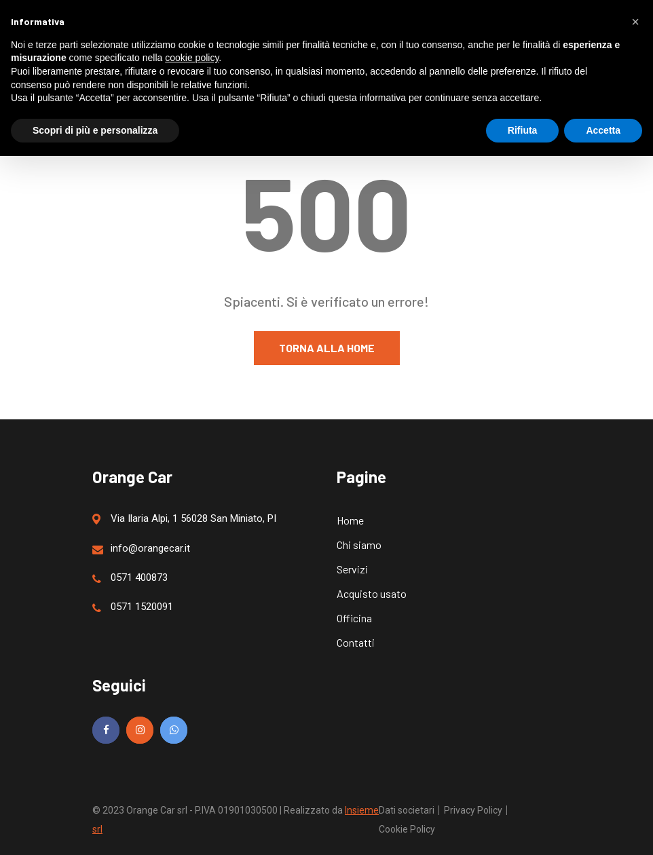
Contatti (356, 642)
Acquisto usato (372, 593)
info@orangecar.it (141, 548)
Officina (354, 617)
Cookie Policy (407, 829)
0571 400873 (130, 577)
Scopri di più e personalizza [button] (95, 130)
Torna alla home (327, 347)
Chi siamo (359, 544)
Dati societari (406, 810)
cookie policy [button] (192, 57)
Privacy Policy (473, 810)
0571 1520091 (132, 607)
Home (350, 520)
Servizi (352, 569)
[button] (635, 22)
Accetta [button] (603, 130)
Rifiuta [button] (523, 130)
